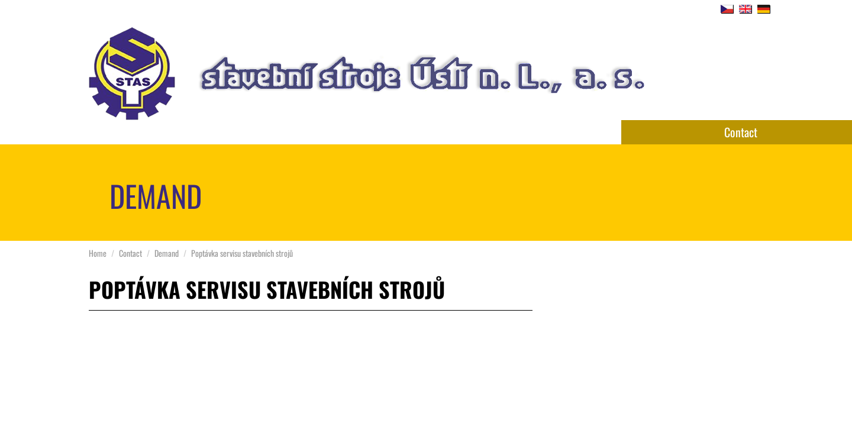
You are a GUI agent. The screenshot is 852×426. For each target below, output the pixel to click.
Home (97, 253)
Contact (740, 132)
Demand (166, 253)
